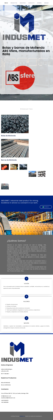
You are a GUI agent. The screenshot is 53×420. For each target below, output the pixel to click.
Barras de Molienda (6, 385)
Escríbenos (46, 207)
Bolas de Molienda (5, 382)
